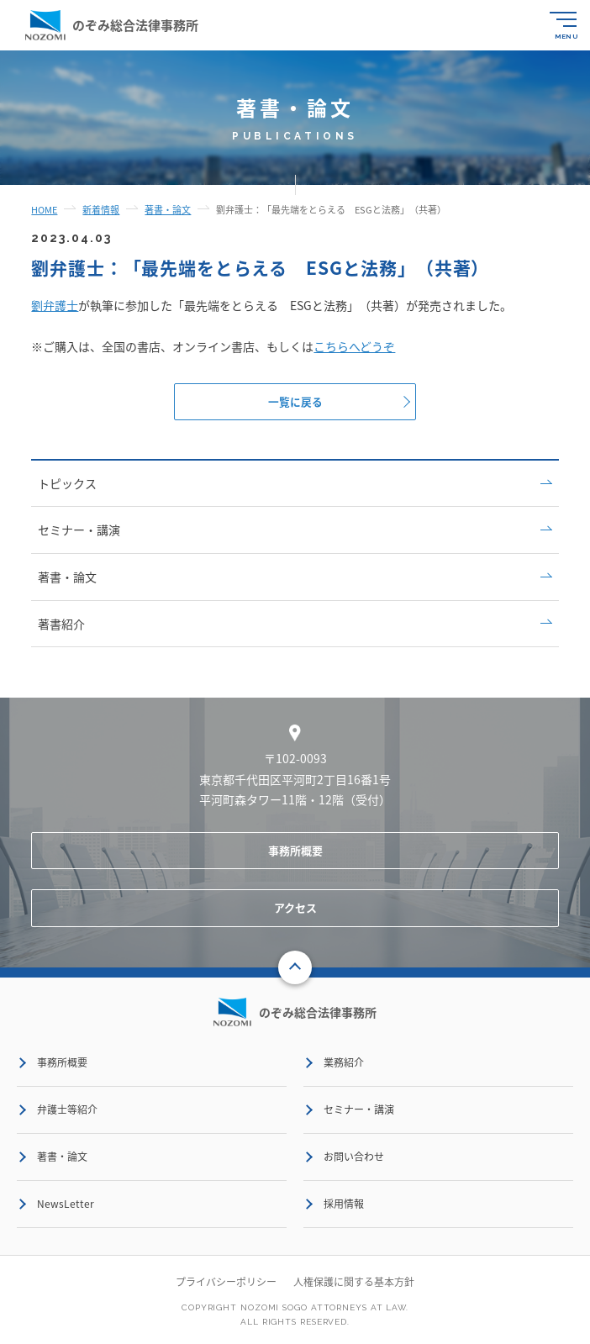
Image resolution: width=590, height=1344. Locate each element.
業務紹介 (344, 1063)
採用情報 (344, 1204)
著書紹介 (294, 623)
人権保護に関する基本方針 (353, 1282)
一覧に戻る (295, 401)
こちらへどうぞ (354, 346)
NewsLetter (65, 1204)
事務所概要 (295, 851)
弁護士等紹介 (67, 1110)
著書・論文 (294, 577)
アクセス (295, 908)
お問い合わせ (354, 1157)
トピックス (294, 484)
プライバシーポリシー (226, 1282)
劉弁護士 (54, 305)
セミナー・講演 (294, 530)
